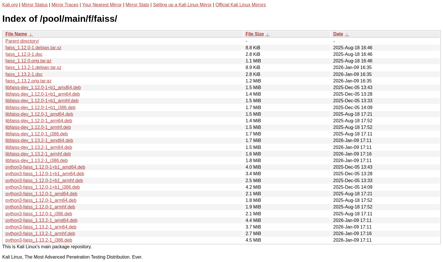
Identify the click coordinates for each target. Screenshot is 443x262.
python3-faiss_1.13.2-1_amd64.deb (41, 220)
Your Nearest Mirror (102, 4)
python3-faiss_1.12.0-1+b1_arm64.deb (44, 173)
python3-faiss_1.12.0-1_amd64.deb (41, 193)
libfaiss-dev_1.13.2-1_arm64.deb (38, 147)
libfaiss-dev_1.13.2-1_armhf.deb (38, 153)
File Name (16, 33)
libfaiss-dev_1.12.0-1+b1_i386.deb (40, 107)
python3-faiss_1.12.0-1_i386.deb (38, 213)
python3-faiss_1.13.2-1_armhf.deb (40, 233)
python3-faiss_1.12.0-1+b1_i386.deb (42, 187)
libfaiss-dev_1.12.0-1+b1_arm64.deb (42, 94)
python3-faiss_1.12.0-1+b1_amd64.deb (45, 167)
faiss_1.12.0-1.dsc (24, 54)
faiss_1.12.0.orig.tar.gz (28, 60)
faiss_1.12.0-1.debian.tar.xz (33, 47)
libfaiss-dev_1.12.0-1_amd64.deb (39, 114)
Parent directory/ (22, 41)
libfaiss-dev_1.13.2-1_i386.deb (36, 160)
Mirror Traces (64, 4)
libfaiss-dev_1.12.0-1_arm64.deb (38, 120)
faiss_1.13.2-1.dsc (24, 74)
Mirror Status (34, 4)
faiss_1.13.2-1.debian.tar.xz (33, 67)
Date (338, 33)
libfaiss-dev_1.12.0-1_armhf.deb (38, 127)
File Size (255, 33)
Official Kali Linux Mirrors (240, 4)
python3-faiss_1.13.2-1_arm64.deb (40, 226)
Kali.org (10, 4)
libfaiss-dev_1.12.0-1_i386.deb (36, 133)
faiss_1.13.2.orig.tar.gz (28, 80)
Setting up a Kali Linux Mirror (182, 4)
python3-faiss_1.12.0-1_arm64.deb (40, 200)
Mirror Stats (137, 4)
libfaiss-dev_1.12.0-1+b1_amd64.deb (43, 87)
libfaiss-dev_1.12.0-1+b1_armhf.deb (42, 100)
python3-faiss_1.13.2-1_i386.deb (38, 240)
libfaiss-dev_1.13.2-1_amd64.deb (39, 140)
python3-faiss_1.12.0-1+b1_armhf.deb (44, 180)
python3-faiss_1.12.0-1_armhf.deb (40, 206)
